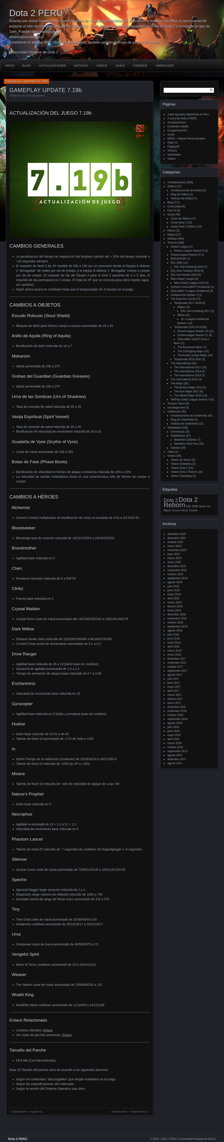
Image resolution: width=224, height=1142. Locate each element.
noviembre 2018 (177, 618)
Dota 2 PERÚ (17, 1139)
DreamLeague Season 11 (193, 335)
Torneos (140, 65)
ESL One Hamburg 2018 (188, 266)
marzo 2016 (174, 743)
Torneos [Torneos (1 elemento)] (175, 510)
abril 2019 (173, 598)
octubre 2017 (175, 666)
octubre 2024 (175, 542)
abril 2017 (173, 690)
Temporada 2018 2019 (187, 327)
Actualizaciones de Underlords (189, 415)
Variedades (164, 65)
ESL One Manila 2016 (184, 274)
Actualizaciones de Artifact (186, 190)
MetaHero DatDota (185, 439)
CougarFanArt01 (177, 130)
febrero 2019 (175, 606)
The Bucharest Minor (190, 347)
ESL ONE (176, 262)
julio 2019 (173, 586)
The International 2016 (184, 379)
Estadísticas (178, 435)
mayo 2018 (174, 642)
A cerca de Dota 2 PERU (182, 118)
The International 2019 (187, 375)
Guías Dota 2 (179, 222)
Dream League (179, 246)
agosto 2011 (174, 763)
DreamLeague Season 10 (193, 331)
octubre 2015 (175, 747)
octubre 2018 (175, 622)
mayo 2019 (174, 594)
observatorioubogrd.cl (26, 37)
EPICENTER (178, 258)
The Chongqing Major (190, 351)
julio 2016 (173, 727)
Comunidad (174, 206)
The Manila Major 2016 (188, 395)
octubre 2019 (175, 574)
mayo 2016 (174, 735)
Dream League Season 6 (189, 250)
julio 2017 (173, 678)
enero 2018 (174, 654)
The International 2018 (187, 371)
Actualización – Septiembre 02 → (131, 1111)
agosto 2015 (174, 755)
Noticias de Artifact (182, 198)
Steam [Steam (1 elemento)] (202, 506)
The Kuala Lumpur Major (192, 355)
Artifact (171, 186)
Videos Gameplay (181, 475)
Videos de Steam (181, 459)
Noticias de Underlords (184, 423)
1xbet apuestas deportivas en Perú (188, 114)
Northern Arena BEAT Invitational (190, 286)
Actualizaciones (52, 65)
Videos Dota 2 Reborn (184, 471)
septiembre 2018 (177, 626)
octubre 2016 (175, 715)
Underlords (174, 411)
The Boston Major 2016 (188, 387)
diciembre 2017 (176, 658)
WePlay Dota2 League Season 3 (190, 399)
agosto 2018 (174, 630)
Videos (101, 65)
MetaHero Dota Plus (186, 443)
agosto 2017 (174, 674)
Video (170, 451)
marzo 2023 (174, 558)
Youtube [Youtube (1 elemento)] (193, 510)
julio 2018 (173, 634)
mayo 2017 (174, 686)
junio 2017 (173, 682)
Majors (182, 307)
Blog (27, 65)
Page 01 (172, 142)
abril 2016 (173, 739)
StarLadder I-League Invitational (190, 290)
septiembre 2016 (177, 719)
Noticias (81, 65)
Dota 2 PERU (36, 13)
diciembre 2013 (176, 759)
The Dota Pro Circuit (183, 299)
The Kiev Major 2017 (186, 391)
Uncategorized (176, 407)
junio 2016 (173, 731)
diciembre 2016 (176, 707)
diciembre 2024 (176, 538)
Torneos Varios (176, 403)
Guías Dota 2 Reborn (183, 226)
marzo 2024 (174, 546)
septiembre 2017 (177, 670)
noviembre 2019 (177, 570)
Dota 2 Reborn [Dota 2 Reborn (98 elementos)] (181, 502)
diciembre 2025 (176, 534)
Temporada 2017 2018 (187, 303)
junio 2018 (173, 638)
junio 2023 (173, 554)
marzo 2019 (174, 602)
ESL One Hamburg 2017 (195, 311)
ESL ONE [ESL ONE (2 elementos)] (192, 506)
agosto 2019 (174, 582)
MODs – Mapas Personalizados (186, 138)
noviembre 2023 (177, 550)
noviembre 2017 (177, 662)
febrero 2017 (175, 698)
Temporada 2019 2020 (187, 359)
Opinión (175, 447)
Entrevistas (177, 431)
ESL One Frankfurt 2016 (185, 270)
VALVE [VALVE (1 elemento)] (184, 510)
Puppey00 (173, 146)
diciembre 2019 (176, 566)
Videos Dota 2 (179, 467)
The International (181, 363)
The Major (177, 383)
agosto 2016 (174, 723)
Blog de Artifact (180, 194)
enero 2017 (174, 703)
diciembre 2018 (176, 614)
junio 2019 (173, 590)
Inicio (9, 65)
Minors (182, 315)
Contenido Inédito (177, 126)
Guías (120, 65)
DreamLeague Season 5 (185, 254)
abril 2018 (173, 646)
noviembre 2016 (177, 711)
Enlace (48, 1030)
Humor (171, 230)
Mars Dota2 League (182, 278)
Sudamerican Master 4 (184, 295)
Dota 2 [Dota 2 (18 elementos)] (171, 500)
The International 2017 (187, 367)
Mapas (171, 234)
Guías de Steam (180, 218)
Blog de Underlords (182, 419)
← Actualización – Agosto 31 (25, 1111)
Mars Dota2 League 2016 (189, 282)
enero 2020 (174, 562)
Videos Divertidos (181, 463)
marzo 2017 (174, 694)
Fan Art (171, 210)
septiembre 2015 (177, 751)
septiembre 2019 (177, 578)
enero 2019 (174, 610)
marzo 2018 (174, 650)
